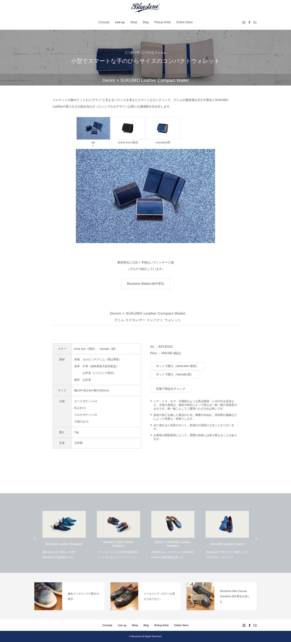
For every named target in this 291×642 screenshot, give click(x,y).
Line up (120, 22)
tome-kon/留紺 (128, 130)
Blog (146, 22)
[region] (145, 196)
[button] (145, 196)
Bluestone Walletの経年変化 (145, 283)
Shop (133, 22)
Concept (103, 22)
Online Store (184, 22)
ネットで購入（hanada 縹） (174, 374)
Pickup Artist (162, 22)
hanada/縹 (163, 130)
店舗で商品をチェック (171, 388)
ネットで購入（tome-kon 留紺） (177, 366)
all (93, 130)
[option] (64, 532)
